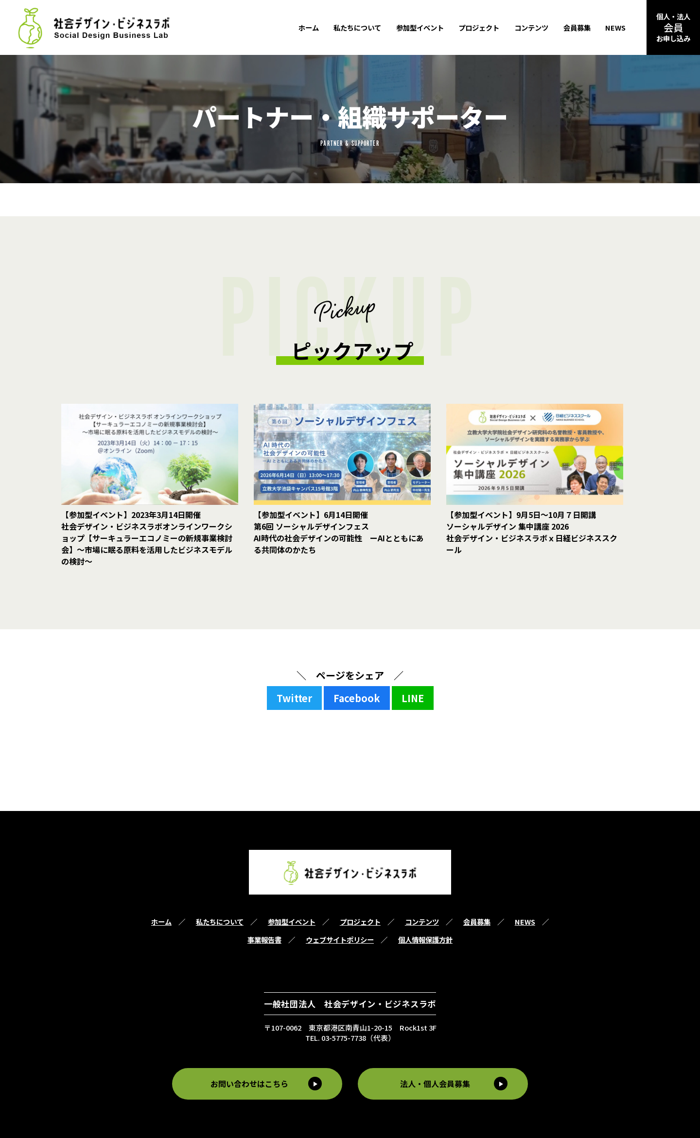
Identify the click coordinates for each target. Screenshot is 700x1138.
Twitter (294, 698)
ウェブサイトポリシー (340, 939)
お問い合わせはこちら (248, 1083)
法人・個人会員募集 (436, 1083)
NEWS (615, 27)
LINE (413, 698)
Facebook (356, 698)
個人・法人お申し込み (673, 27)
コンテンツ (531, 27)
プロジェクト (478, 27)
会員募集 (577, 27)
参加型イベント (420, 27)
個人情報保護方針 (425, 939)
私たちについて (357, 27)
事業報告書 (264, 939)
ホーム (308, 27)
